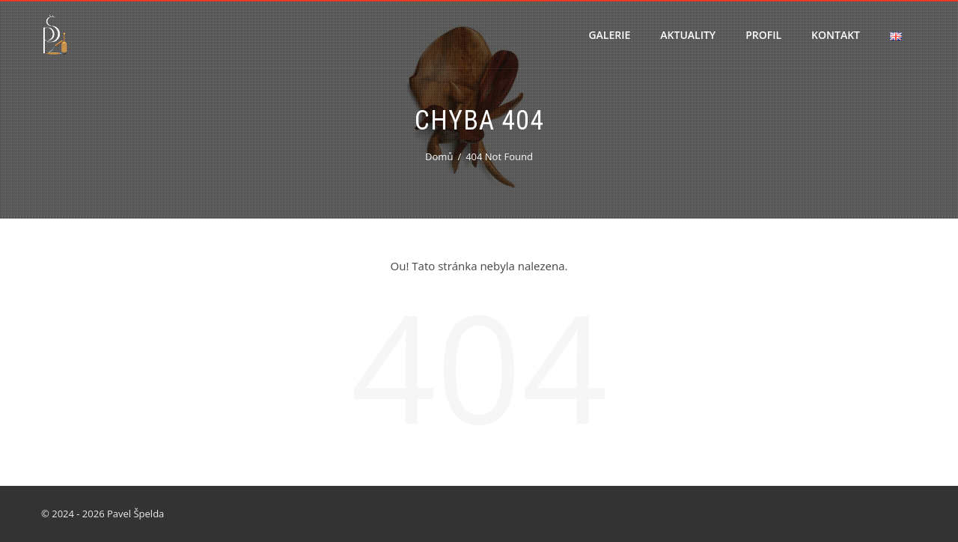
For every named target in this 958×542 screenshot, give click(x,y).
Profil (763, 35)
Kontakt (835, 35)
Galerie (609, 35)
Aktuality (688, 35)
